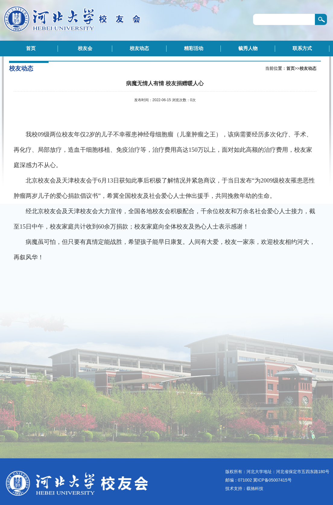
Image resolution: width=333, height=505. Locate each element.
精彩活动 (193, 48)
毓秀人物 (248, 48)
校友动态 (139, 48)
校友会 (85, 48)
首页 (31, 48)
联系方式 (302, 48)
